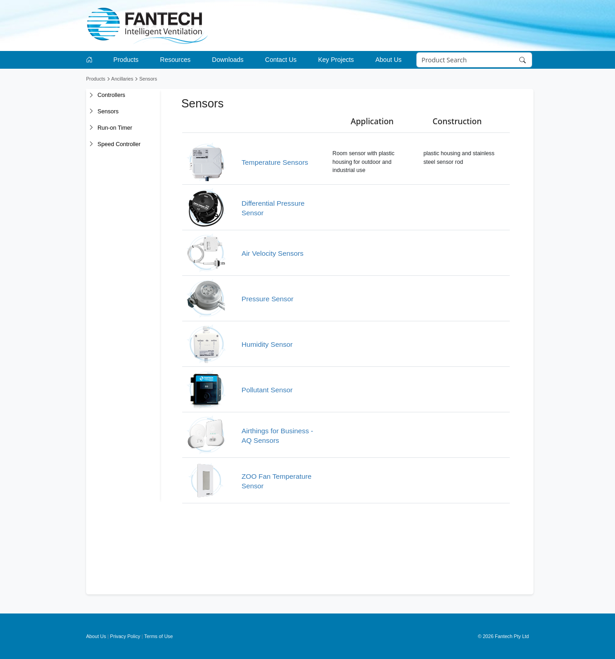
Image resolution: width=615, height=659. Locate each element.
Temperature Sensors (274, 162)
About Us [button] (388, 59)
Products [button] (125, 59)
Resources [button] (175, 59)
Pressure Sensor (267, 299)
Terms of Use (158, 636)
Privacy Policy (125, 636)
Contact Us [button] (281, 59)
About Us (96, 636)
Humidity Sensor (266, 344)
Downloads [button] (227, 59)
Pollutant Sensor (266, 390)
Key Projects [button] (336, 59)
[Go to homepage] (91, 60)
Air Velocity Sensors (272, 253)
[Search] (474, 60)
